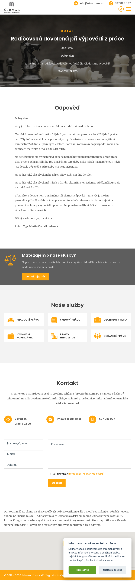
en (121, 9)
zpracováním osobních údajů (86, 475)
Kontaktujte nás (36, 277)
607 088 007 (123, 3)
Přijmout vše (82, 570)
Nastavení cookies (112, 570)
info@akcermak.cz (91, 3)
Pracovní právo (67, 71)
